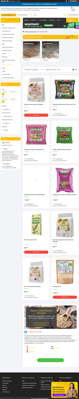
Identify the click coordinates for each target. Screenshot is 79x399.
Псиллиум (45, 60)
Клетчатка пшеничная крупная (32, 286)
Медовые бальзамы (27, 387)
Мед (3, 24)
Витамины (4, 57)
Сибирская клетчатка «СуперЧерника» (34, 194)
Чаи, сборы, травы (6, 50)
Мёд (23, 381)
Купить (37, 115)
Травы (3, 71)
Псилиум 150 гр (57, 286)
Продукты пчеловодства (8, 28)
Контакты (52, 20)
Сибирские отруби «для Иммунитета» (34, 149)
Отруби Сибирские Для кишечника (62, 149)
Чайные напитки (45, 384)
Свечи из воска (6, 74)
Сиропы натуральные (7, 37)
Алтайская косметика (46, 389)
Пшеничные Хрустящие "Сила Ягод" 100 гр (64, 104)
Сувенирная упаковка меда (29, 383)
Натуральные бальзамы (8, 34)
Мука (3, 44)
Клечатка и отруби (7, 65)
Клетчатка (27, 60)
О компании (43, 20)
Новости (4, 389)
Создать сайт (12, 1)
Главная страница (7, 381)
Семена (4, 53)
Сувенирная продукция (8, 77)
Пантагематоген (6, 31)
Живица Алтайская (7, 40)
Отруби (32, 351)
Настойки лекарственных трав (8, 60)
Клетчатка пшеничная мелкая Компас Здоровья (63, 240)
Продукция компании (30, 31)
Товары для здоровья (7, 47)
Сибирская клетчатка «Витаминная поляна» (65, 194)
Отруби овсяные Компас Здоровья (33, 104)
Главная (26, 20)
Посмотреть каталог (41, 324)
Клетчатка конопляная (30, 239)
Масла (3, 68)
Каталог (33, 20)
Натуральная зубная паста (48, 387)
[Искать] (31, 15)
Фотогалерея (5, 392)
